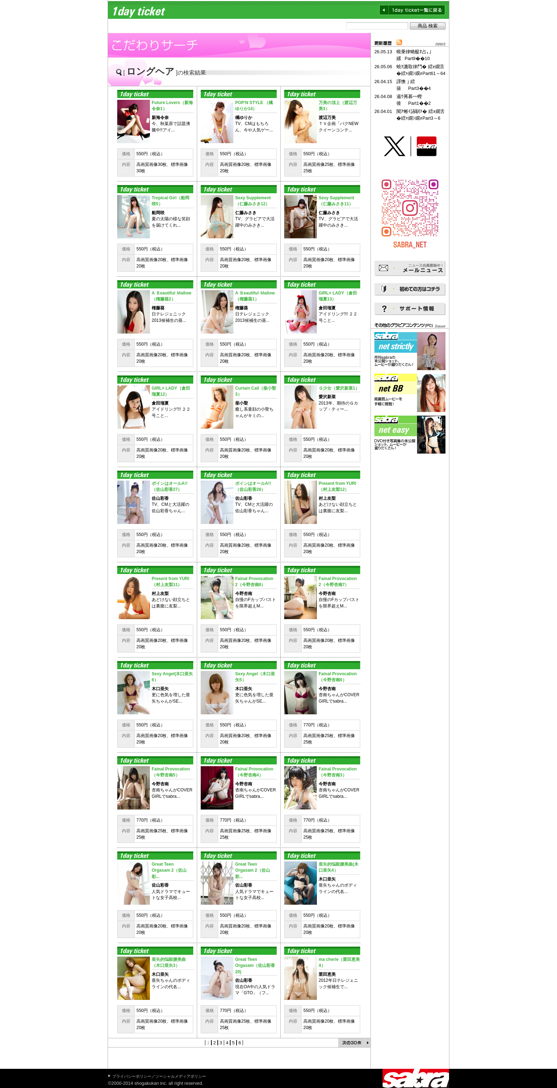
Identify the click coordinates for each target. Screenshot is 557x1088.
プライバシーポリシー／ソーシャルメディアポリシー (159, 1076)
